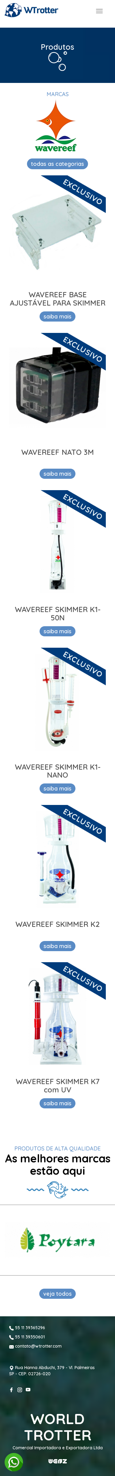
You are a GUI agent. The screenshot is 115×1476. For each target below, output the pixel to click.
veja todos (57, 1293)
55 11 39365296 (27, 1327)
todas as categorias (57, 163)
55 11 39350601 (27, 1337)
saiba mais (57, 316)
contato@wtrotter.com (35, 1346)
